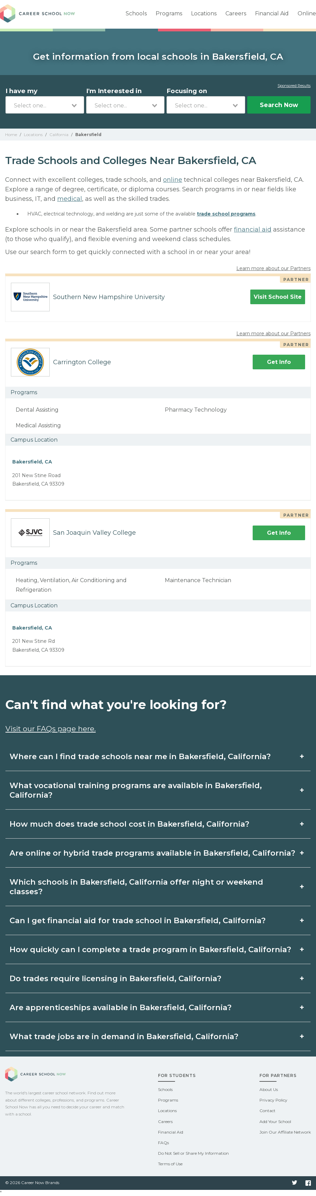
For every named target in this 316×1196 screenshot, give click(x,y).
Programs (169, 13)
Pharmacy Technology (196, 410)
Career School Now (37, 14)
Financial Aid (272, 13)
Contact (267, 1110)
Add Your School (275, 1121)
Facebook (308, 1183)
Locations (204, 13)
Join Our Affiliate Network (285, 1132)
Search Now (279, 104)
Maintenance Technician (198, 580)
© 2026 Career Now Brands (32, 1182)
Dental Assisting (37, 410)
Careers (235, 13)
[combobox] (45, 105)
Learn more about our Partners (273, 268)
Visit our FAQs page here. (50, 728)
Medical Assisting (38, 425)
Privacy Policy (273, 1100)
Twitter (294, 1183)
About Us (268, 1089)
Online (307, 13)
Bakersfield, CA (32, 462)
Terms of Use (170, 1163)
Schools (136, 13)
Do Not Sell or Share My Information (193, 1153)
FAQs (163, 1142)
